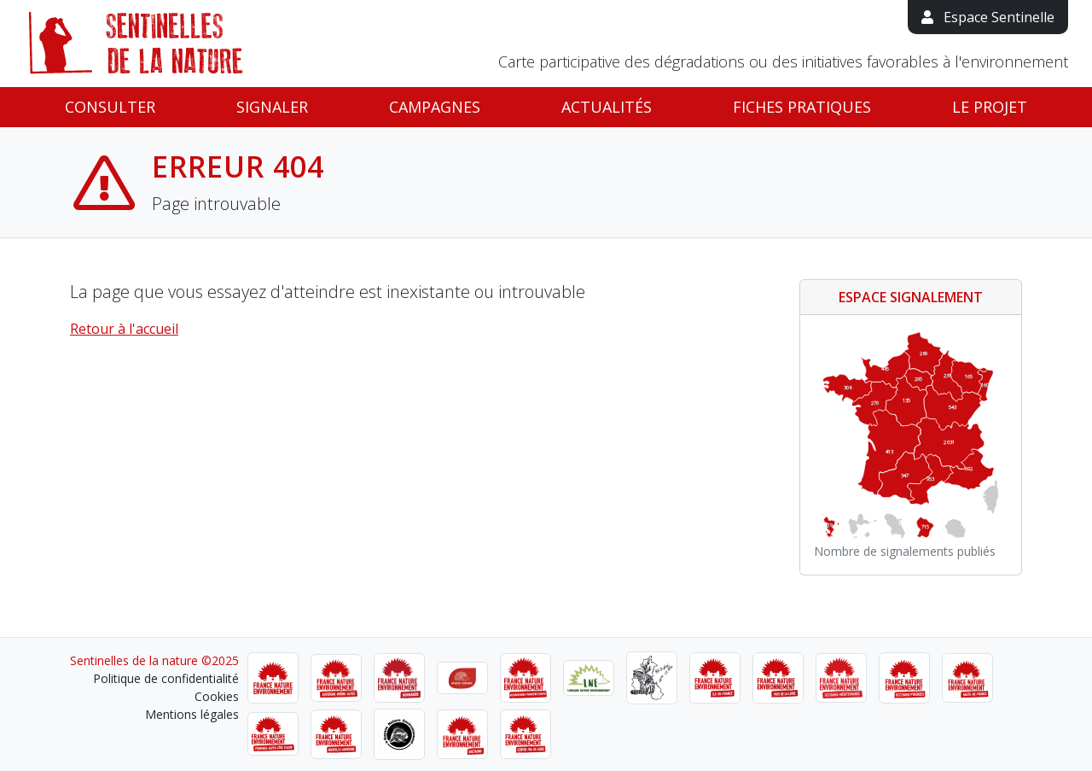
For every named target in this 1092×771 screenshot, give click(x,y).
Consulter (110, 106)
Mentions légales (192, 714)
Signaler (272, 106)
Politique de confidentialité (166, 678)
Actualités (606, 106)
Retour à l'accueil (124, 328)
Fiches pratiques (802, 106)
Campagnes (434, 106)
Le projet (989, 106)
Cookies (217, 696)
